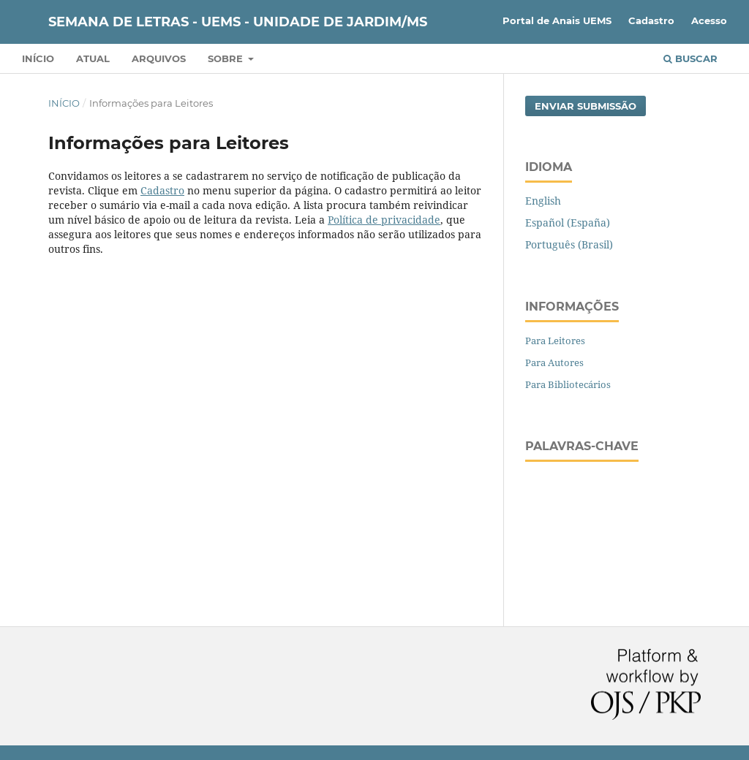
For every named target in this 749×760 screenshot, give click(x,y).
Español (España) (567, 222)
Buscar (690, 58)
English (543, 201)
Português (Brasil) (569, 244)
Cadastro (651, 20)
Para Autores (554, 362)
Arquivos (159, 58)
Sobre (227, 58)
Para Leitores (555, 340)
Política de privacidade (384, 220)
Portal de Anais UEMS (557, 20)
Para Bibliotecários (568, 384)
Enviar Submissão (585, 106)
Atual (93, 58)
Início (38, 58)
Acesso (709, 20)
